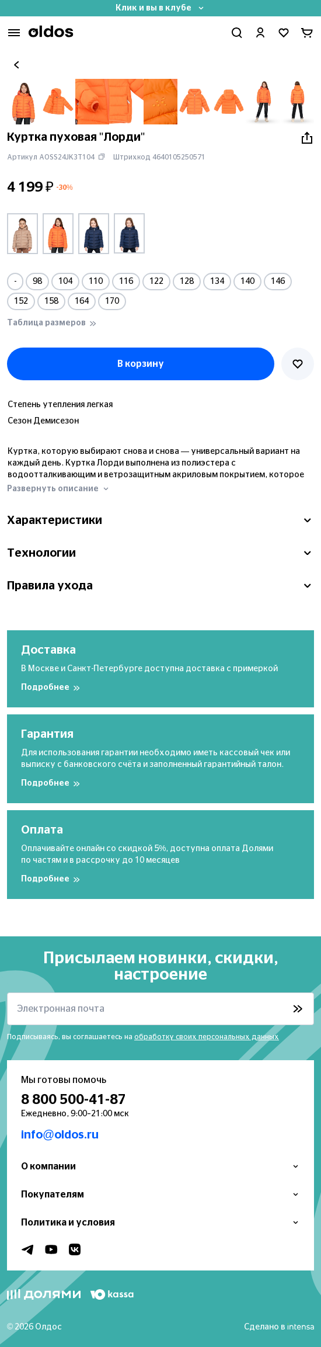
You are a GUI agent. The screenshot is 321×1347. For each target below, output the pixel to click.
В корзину (140, 364)
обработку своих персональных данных (206, 1036)
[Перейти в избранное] (284, 33)
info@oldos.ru (60, 1135)
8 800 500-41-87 (73, 1100)
